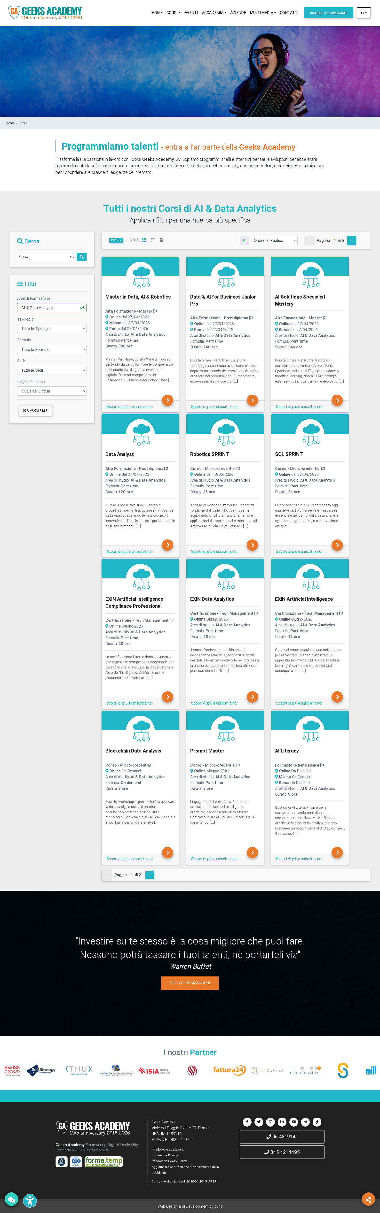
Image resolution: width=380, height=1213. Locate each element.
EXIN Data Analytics (212, 599)
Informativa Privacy (165, 1155)
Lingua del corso (31, 381)
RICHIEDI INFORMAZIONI (190, 983)
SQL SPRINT (289, 454)
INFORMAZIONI (329, 13)
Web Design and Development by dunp (190, 1206)
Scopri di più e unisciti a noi (129, 406)
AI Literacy (287, 751)
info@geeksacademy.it (168, 1149)
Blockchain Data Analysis (133, 751)
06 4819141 (282, 1137)
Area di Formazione (33, 298)
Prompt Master (207, 751)
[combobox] (47, 257)
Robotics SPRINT (209, 454)
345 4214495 (282, 1152)
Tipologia (25, 319)
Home (9, 123)
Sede (21, 360)
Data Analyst (119, 454)
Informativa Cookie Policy (169, 1161)
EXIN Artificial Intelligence (304, 599)
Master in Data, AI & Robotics (138, 297)
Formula (24, 340)
